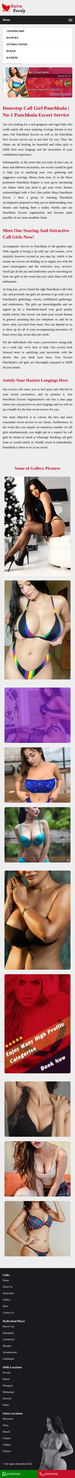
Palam (6, 1405)
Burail (11, 51)
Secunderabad (10, 1352)
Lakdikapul (8, 1358)
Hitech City (8, 1326)
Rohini (6, 1379)
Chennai (7, 1451)
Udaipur (7, 1438)
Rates (5, 1306)
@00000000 (11, 1474)
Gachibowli (8, 1339)
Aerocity (7, 1398)
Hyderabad (8, 1293)
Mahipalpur (8, 1392)
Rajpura (12, 37)
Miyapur (7, 1346)
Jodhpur (7, 1444)
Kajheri (12, 57)
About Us (7, 1286)
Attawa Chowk (16, 44)
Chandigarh (15, 31)
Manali (6, 1431)
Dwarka (7, 1372)
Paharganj (8, 1385)
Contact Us (8, 1312)
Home (6, 1280)
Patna (5, 1425)
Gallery (6, 1299)
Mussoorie (8, 1418)
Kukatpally (8, 1333)
